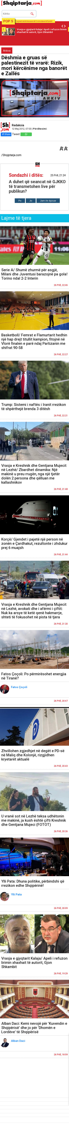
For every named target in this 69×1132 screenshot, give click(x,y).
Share (6, 134)
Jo (30, 200)
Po (19, 200)
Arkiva (6, 50)
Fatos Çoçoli (19, 687)
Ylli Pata (16, 894)
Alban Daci (18, 1041)
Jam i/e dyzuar (48, 200)
